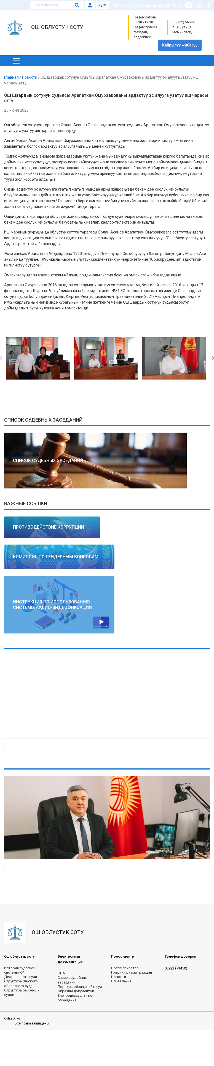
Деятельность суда (20, 977)
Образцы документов (76, 991)
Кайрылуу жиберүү (179, 45)
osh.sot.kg (12, 1018)
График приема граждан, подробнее (145, 32)
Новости (30, 77)
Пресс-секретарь (126, 968)
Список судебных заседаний (72, 980)
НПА (61, 973)
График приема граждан (131, 972)
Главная (12, 77)
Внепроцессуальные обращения (75, 997)
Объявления (121, 981)
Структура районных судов (21, 992)
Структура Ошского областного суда (21, 983)
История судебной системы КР (19, 970)
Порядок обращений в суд (80, 987)
